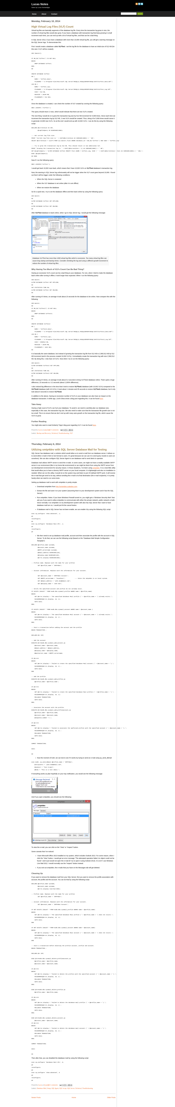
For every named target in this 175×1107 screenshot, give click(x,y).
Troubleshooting (64, 433)
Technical (54, 433)
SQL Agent (55, 1088)
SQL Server (71, 1088)
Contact (54, 14)
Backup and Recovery (44, 433)
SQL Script (62, 1088)
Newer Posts (36, 1097)
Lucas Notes (40, 4)
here (101, 398)
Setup (49, 1088)
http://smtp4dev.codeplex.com (66, 486)
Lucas (40, 430)
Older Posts (111, 1097)
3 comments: (55, 430)
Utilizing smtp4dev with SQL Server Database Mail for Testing (69, 449)
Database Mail (41, 1088)
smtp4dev (96, 468)
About (43, 14)
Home (34, 14)
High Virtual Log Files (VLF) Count (52, 26)
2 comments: (54, 1085)
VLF (71, 433)
